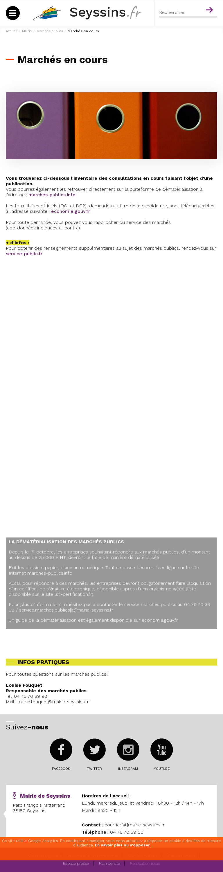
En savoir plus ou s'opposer (122, 845)
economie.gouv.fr (70, 211)
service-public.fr (24, 253)
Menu (197, 2)
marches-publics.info (51, 194)
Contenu (210, 2)
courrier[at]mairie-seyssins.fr (135, 825)
